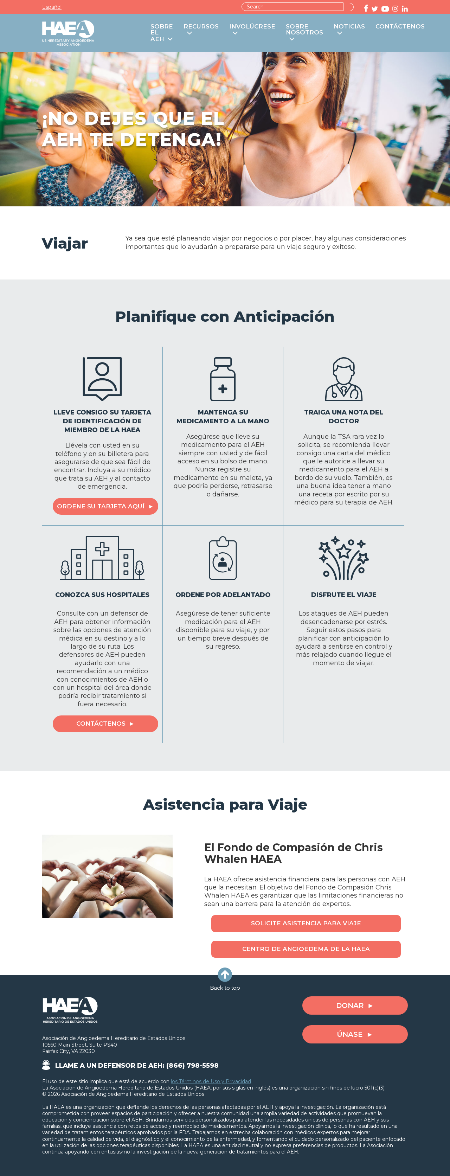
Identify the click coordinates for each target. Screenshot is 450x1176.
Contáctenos (101, 723)
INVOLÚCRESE (252, 27)
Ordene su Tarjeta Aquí (100, 506)
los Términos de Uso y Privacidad (211, 1081)
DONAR (350, 1005)
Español (52, 7)
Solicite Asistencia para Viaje (306, 923)
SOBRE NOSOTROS (304, 30)
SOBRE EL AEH (161, 33)
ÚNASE (350, 1034)
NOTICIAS (349, 27)
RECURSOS (201, 27)
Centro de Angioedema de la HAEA (306, 948)
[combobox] (292, 6)
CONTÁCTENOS (400, 27)
